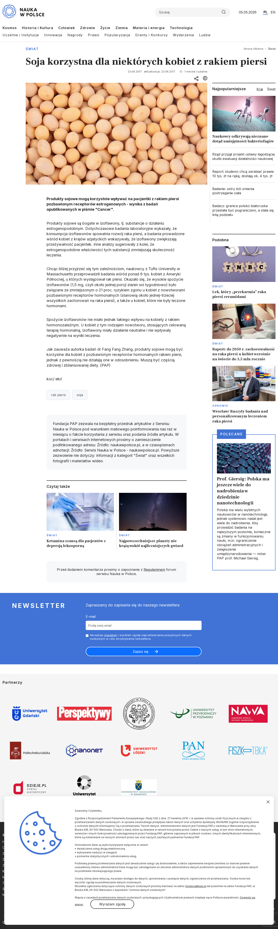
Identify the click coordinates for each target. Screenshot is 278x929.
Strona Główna (253, 48)
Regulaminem (154, 569)
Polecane (231, 434)
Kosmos (10, 28)
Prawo (93, 35)
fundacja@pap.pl (195, 886)
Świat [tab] (271, 89)
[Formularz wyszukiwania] (192, 12)
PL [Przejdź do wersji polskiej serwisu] (265, 12)
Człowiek (66, 28)
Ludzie (205, 35)
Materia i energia (149, 28)
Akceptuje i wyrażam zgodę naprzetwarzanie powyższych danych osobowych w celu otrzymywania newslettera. (141, 636)
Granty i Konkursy (151, 35)
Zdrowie (87, 28)
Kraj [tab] (260, 89)
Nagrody (75, 35)
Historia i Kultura (37, 28)
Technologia (181, 28)
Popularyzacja (117, 35)
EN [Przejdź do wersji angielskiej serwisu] (273, 12)
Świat (32, 49)
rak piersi (58, 395)
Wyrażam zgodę (112, 904)
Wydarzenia (183, 35)
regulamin (110, 635)
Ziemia (121, 28)
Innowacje (53, 35)
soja (80, 395)
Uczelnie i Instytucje (21, 35)
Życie (105, 28)
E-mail (91, 616)
